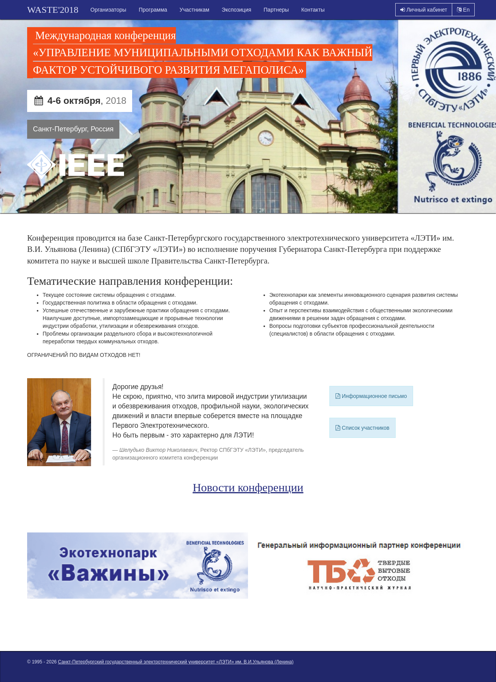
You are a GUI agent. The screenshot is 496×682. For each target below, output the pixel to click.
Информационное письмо (371, 396)
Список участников (362, 428)
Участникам (194, 10)
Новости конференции (248, 487)
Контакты (312, 10)
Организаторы (108, 10)
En (463, 10)
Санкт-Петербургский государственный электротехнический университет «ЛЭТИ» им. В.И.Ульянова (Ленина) (176, 662)
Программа (153, 10)
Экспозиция (236, 10)
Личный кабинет (423, 10)
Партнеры (276, 10)
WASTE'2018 (52, 10)
